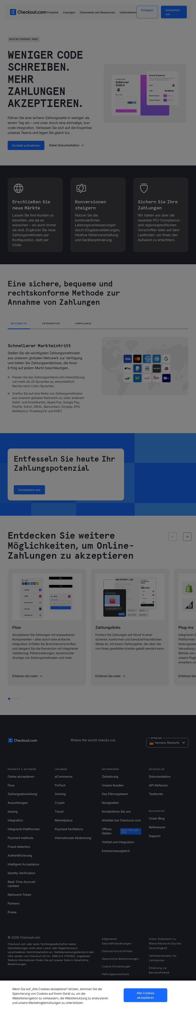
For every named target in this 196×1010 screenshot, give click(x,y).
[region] (98, 995)
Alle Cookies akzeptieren (145, 995)
